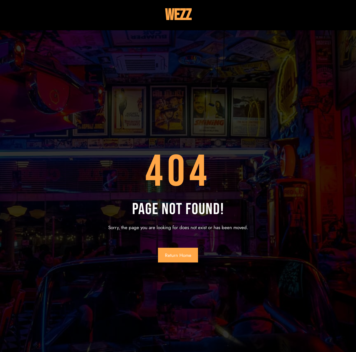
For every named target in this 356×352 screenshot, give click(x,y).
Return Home (178, 255)
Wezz (178, 15)
